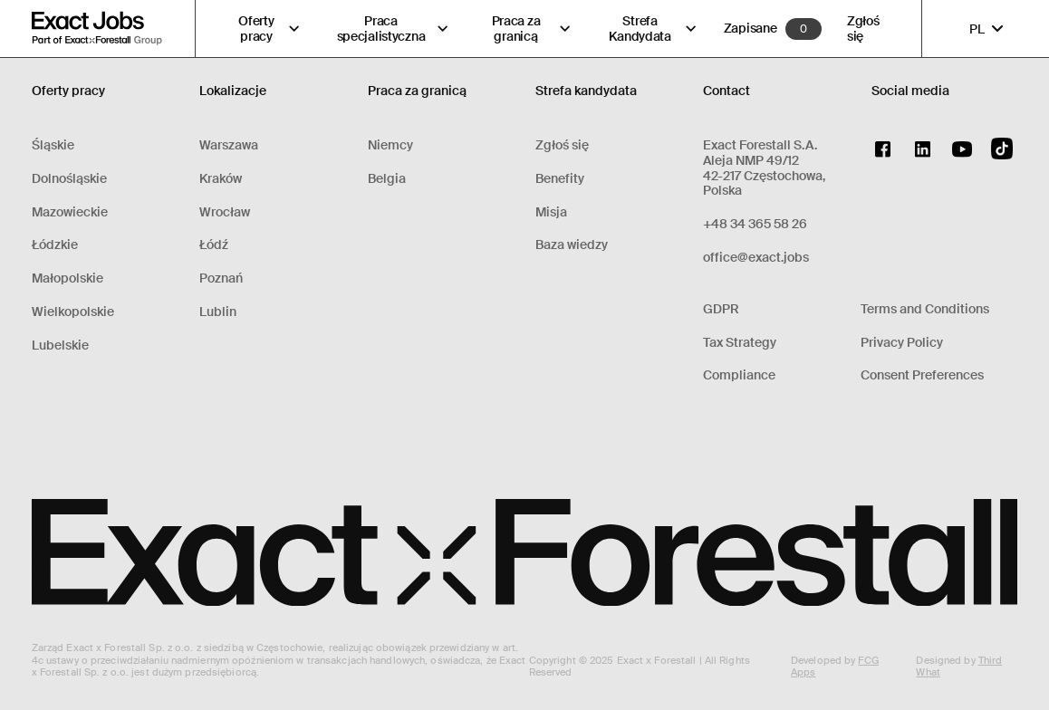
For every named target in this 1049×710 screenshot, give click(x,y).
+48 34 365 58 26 (755, 224)
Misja (551, 212)
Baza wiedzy (571, 245)
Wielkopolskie (73, 312)
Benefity (559, 179)
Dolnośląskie (69, 179)
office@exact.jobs (756, 257)
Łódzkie (55, 245)
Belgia (387, 179)
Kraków (220, 179)
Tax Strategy (739, 342)
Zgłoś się (863, 29)
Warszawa (228, 145)
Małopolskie (67, 278)
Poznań (221, 278)
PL (987, 28)
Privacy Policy (902, 342)
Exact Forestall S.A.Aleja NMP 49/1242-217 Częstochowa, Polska (764, 168)
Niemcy (390, 145)
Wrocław (224, 212)
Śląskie (53, 145)
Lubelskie (60, 345)
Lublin (217, 312)
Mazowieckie (70, 212)
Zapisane (750, 28)
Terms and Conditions (925, 309)
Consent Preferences (922, 375)
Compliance (739, 375)
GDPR (721, 309)
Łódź (213, 245)
